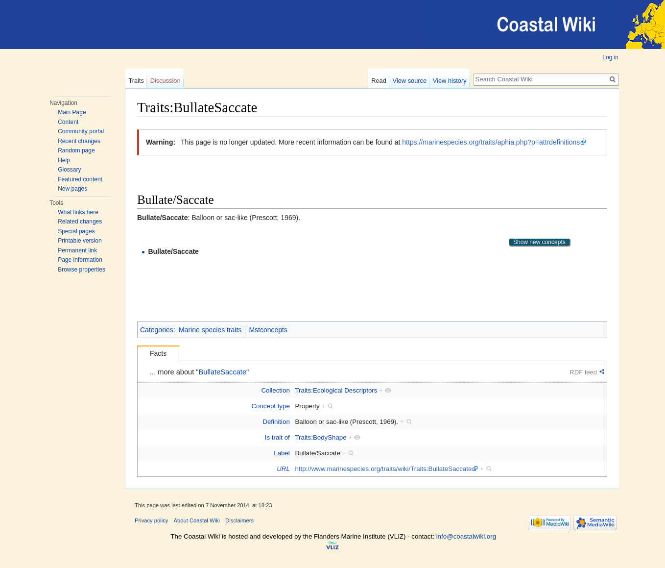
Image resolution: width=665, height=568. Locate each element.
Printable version (79, 240)
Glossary (69, 169)
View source (410, 80)
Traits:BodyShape (320, 437)
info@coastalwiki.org (466, 536)
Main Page (72, 112)
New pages (72, 188)
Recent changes (79, 141)
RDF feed (583, 372)
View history (450, 80)
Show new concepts (539, 242)
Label (282, 453)
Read (378, 80)
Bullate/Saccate (173, 251)
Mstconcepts (268, 330)
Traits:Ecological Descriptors (336, 390)
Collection (275, 390)
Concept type (270, 406)
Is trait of (277, 437)
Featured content (80, 179)
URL (283, 468)
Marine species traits (210, 330)
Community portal (81, 131)
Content (68, 122)
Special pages (76, 231)
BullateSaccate (223, 372)
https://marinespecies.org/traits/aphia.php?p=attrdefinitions (491, 142)
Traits (136, 80)
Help (64, 160)
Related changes (80, 221)
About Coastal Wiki (197, 520)
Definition (275, 421)
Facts (158, 353)
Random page (76, 150)
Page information (80, 259)
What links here (78, 212)
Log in (610, 57)
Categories (156, 330)
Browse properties (81, 269)
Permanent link (77, 250)
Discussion (165, 80)
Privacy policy (151, 520)
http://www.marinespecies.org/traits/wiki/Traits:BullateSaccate (383, 468)
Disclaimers (239, 520)
